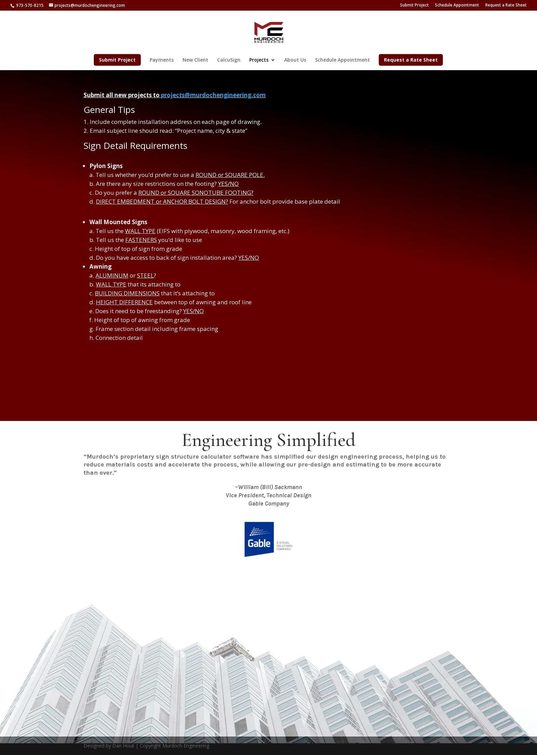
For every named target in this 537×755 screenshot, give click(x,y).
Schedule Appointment (457, 5)
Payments (162, 60)
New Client (195, 60)
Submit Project (414, 5)
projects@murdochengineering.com (213, 95)
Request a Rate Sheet (506, 5)
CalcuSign (228, 60)
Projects (258, 60)
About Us (295, 60)
